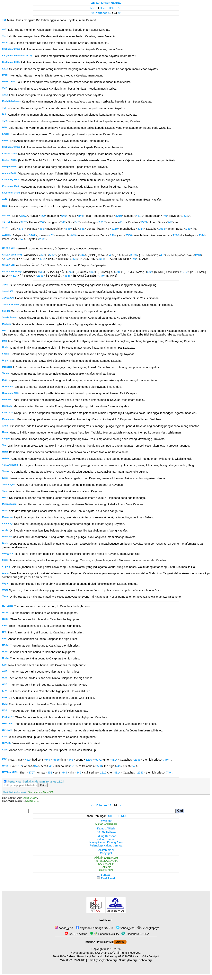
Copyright (106, 853)
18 (110, 12)
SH (110, 816)
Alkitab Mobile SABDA (106, 3)
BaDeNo (106, 867)
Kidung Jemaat (106, 839)
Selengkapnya (148, 928)
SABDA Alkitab (76, 933)
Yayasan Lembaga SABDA (94, 928)
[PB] (118, 7)
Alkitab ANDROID (106, 824)
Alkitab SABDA (29, 798)
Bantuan (106, 874)
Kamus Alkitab (106, 828)
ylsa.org (132, 960)
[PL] (111, 7)
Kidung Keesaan (106, 836)
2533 (185, 215)
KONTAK (90, 942)
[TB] (102, 7)
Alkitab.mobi (106, 850)
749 (164, 215)
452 (42, 215)
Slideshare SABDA (135, 933)
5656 (52, 255)
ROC (124, 816)
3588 (129, 235)
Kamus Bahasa (106, 831)
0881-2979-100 (75, 960)
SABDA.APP (106, 863)
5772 (7, 258)
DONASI (119, 942)
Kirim (43, 785)
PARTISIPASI (104, 942)
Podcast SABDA (104, 933)
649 (63, 215)
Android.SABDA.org (105, 860)
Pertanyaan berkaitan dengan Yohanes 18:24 (36, 781)
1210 (119, 215)
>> (119, 12)
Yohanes (101, 12)
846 (80, 215)
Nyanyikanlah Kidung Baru (106, 842)
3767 (23, 215)
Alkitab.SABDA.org (106, 857)
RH (117, 816)
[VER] (93, 7)
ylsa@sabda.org (106, 960)
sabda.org (145, 960)
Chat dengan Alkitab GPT (40, 792)
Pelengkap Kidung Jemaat (106, 845)
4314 (139, 215)
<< (92, 12)
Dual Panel (106, 878)
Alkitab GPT (32, 801)
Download (106, 820)
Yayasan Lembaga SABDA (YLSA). (93, 952)
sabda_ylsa (64, 928)
